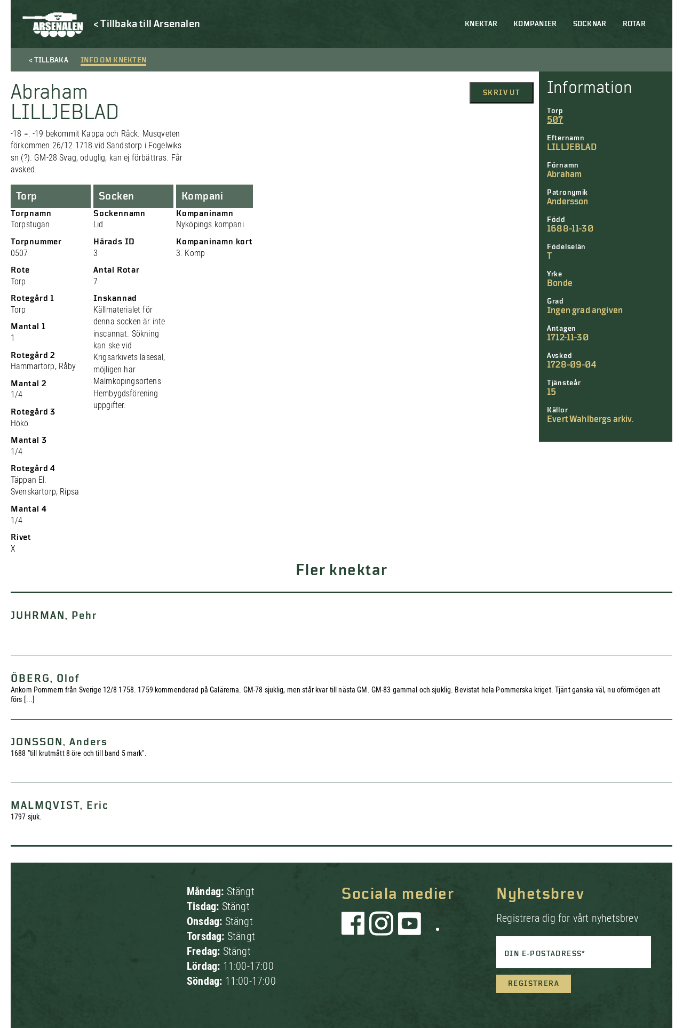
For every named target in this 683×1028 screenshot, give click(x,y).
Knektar (481, 24)
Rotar (634, 24)
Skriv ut (501, 93)
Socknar (590, 24)
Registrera (533, 983)
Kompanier (535, 24)
